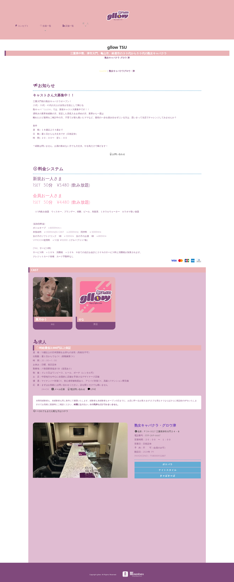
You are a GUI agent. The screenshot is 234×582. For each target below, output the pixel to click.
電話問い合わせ (76, 389)
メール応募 (58, 389)
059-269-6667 (152, 435)
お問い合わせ (117, 154)
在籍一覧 (45, 26)
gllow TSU (117, 47)
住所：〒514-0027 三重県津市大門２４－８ (157, 431)
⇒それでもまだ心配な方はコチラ (50, 411)
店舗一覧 (68, 26)
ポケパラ (168, 464)
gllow (103, 71)
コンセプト (21, 26)
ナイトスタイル (168, 470)
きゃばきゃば (167, 476)
